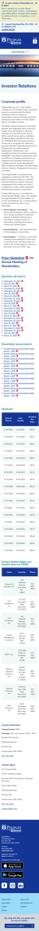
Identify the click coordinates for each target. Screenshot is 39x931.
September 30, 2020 (12, 330)
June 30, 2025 (9, 283)
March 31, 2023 (10, 305)
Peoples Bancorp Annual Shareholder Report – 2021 (19, 364)
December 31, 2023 (12, 298)
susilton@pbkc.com (9, 808)
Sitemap (4, 910)
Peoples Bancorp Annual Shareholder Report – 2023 (19, 354)
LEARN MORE (8, 29)
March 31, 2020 (10, 335)
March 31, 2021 (10, 325)
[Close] (36, 3)
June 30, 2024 (9, 293)
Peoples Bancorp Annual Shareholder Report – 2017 (19, 384)
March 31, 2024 (10, 295)
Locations (23, 906)
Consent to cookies (15, 925)
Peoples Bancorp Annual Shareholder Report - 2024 (19, 349)
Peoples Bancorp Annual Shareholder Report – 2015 (19, 394)
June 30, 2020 (9, 333)
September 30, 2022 (12, 310)
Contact (4, 906)
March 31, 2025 (10, 286)
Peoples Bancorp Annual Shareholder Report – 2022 (19, 359)
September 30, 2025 (12, 281)
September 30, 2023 (12, 300)
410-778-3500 (7, 755)
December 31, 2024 (12, 288)
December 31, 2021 (12, 318)
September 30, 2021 (12, 320)
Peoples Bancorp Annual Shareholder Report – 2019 (19, 374)
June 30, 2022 (9, 313)
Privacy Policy (6, 899)
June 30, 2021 (9, 323)
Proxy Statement (13, 258)
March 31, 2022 (10, 315)
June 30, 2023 (9, 303)
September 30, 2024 (12, 291)
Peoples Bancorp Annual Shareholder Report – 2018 (19, 379)
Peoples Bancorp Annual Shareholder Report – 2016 (19, 389)
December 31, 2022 (12, 308)
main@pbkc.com (7, 850)
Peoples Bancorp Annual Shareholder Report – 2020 (19, 369)
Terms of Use (24, 899)
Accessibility (6, 903)
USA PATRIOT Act (26, 903)
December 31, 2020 (12, 328)
